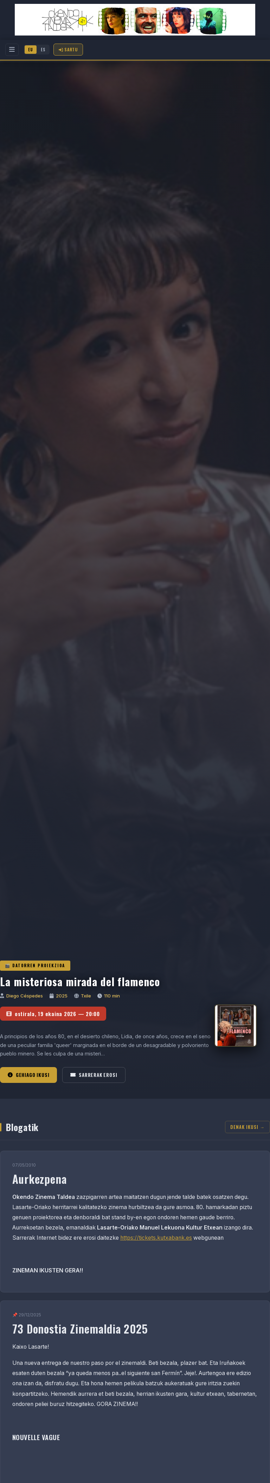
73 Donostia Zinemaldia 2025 (80, 1328)
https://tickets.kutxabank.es (156, 1237)
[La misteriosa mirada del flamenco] (235, 1025)
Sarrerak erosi (93, 1074)
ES (43, 49)
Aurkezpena (39, 1178)
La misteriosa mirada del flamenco (80, 981)
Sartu (68, 49)
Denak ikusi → (247, 1127)
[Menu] (12, 50)
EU (30, 49)
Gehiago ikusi (28, 1074)
